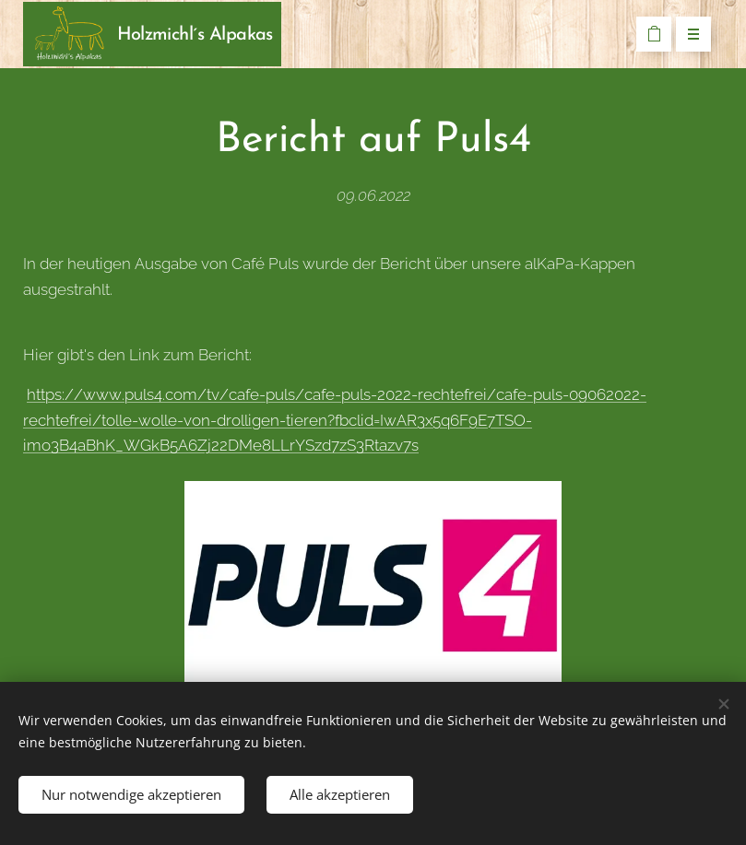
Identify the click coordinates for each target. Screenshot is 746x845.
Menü (687, 35)
